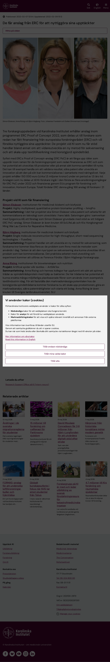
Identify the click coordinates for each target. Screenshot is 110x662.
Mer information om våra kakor (20, 336)
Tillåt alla (55, 361)
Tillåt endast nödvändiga (55, 346)
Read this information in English (20, 339)
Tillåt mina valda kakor (55, 353)
